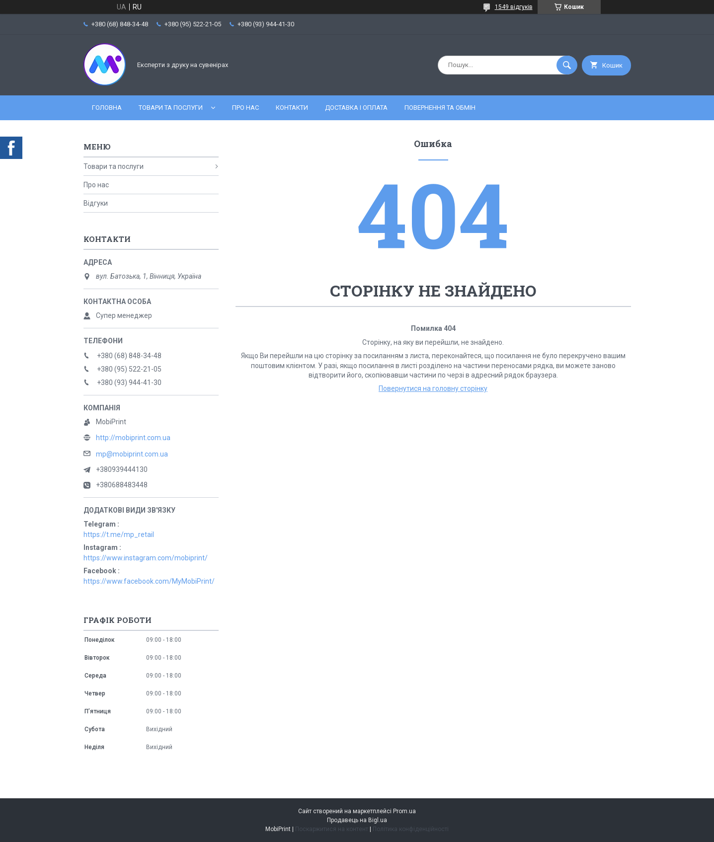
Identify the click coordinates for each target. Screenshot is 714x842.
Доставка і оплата (356, 107)
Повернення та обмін (440, 107)
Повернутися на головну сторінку (433, 388)
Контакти (292, 107)
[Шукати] (566, 65)
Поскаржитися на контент (331, 829)
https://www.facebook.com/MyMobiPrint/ (149, 581)
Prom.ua (404, 811)
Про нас (245, 107)
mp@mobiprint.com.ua (132, 454)
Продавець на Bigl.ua (357, 820)
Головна (107, 107)
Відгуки (95, 203)
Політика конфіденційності (411, 829)
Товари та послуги (171, 107)
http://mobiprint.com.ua (133, 438)
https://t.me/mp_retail (118, 534)
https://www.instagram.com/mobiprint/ (145, 558)
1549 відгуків (514, 6)
